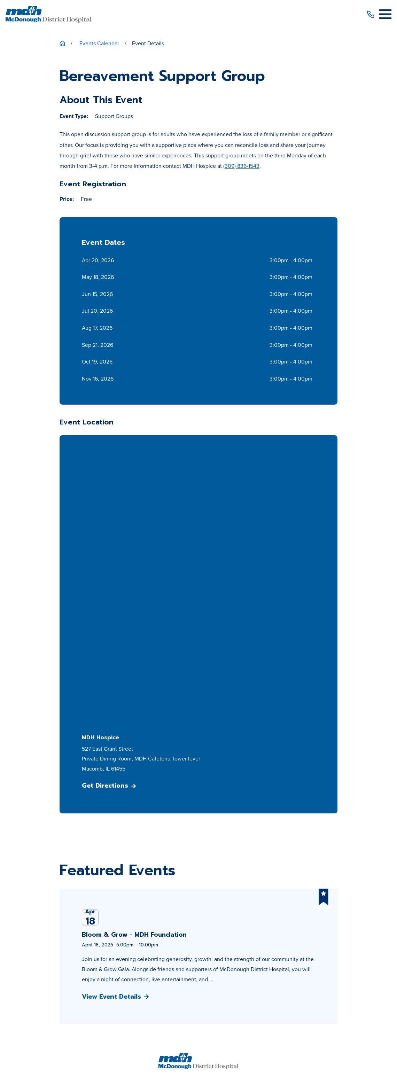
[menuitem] (113, 1040)
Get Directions (109, 508)
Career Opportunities (198, 910)
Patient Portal (198, 897)
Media (198, 923)
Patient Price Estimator (198, 885)
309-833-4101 (198, 810)
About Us (198, 860)
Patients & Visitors (198, 872)
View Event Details (115, 719)
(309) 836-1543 (241, 166)
